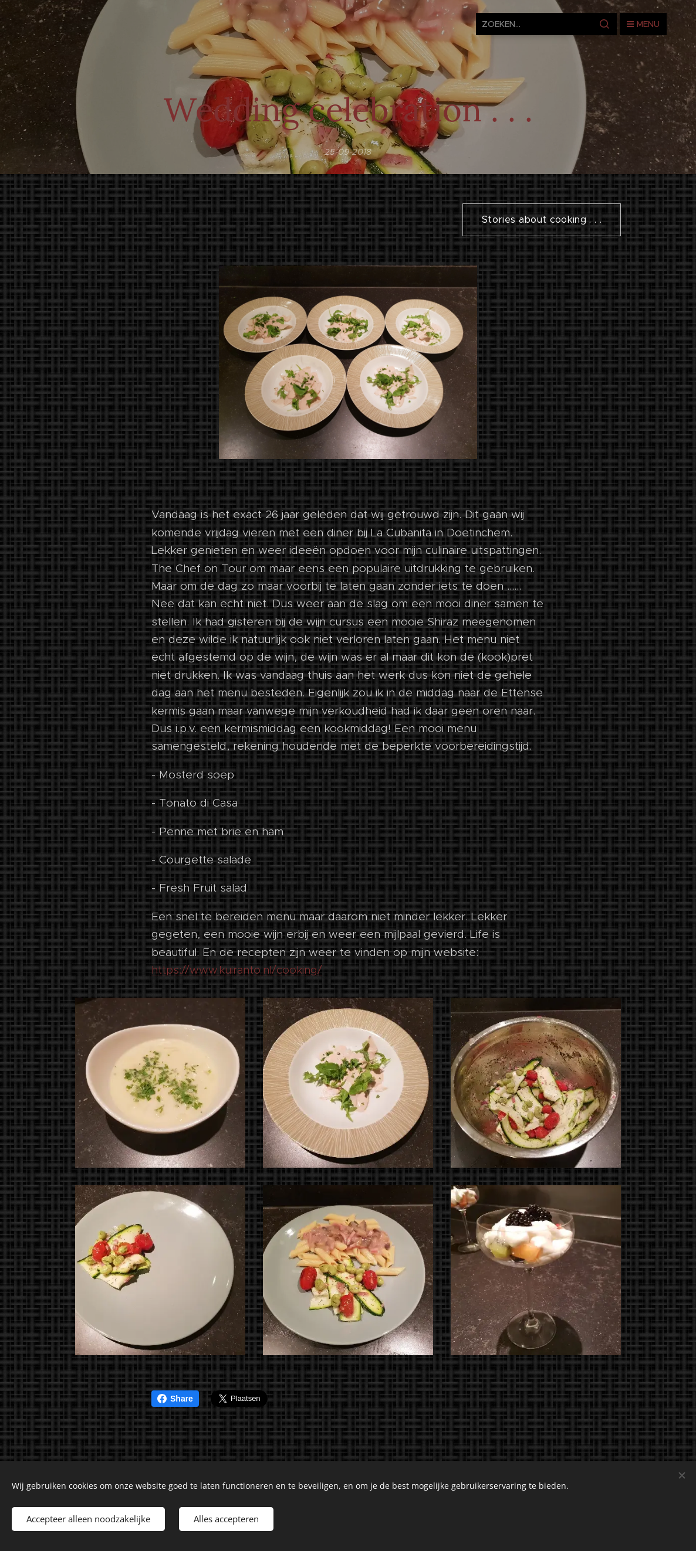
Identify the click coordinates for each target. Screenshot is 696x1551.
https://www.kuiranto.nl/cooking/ (236, 970)
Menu (643, 24)
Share (175, 1398)
